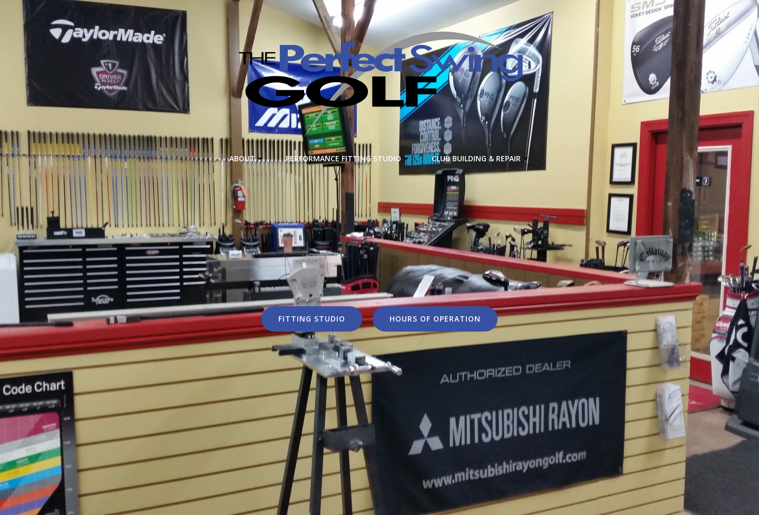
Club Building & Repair (481, 158)
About (247, 158)
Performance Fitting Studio (348, 158)
